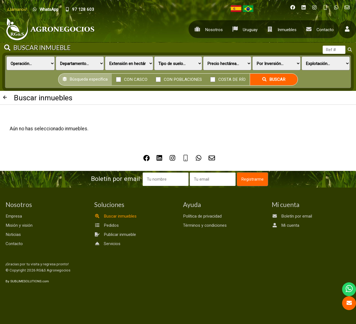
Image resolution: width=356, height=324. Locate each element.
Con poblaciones (183, 79)
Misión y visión (19, 225)
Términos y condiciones (205, 225)
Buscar (273, 79)
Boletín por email (292, 216)
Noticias (13, 234)
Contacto (318, 29)
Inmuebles (280, 29)
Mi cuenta (285, 225)
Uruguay (244, 29)
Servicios (107, 243)
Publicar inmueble (115, 234)
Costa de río (232, 79)
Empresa (14, 216)
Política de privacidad (202, 216)
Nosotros (207, 29)
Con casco (135, 79)
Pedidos (106, 225)
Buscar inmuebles (115, 216)
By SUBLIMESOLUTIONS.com (27, 281)
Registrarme (252, 179)
